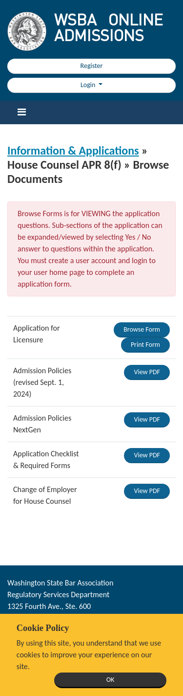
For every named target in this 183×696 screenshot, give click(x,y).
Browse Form (141, 329)
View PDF (147, 372)
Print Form (145, 344)
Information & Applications (73, 150)
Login (89, 85)
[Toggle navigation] (21, 112)
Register (92, 66)
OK (110, 679)
